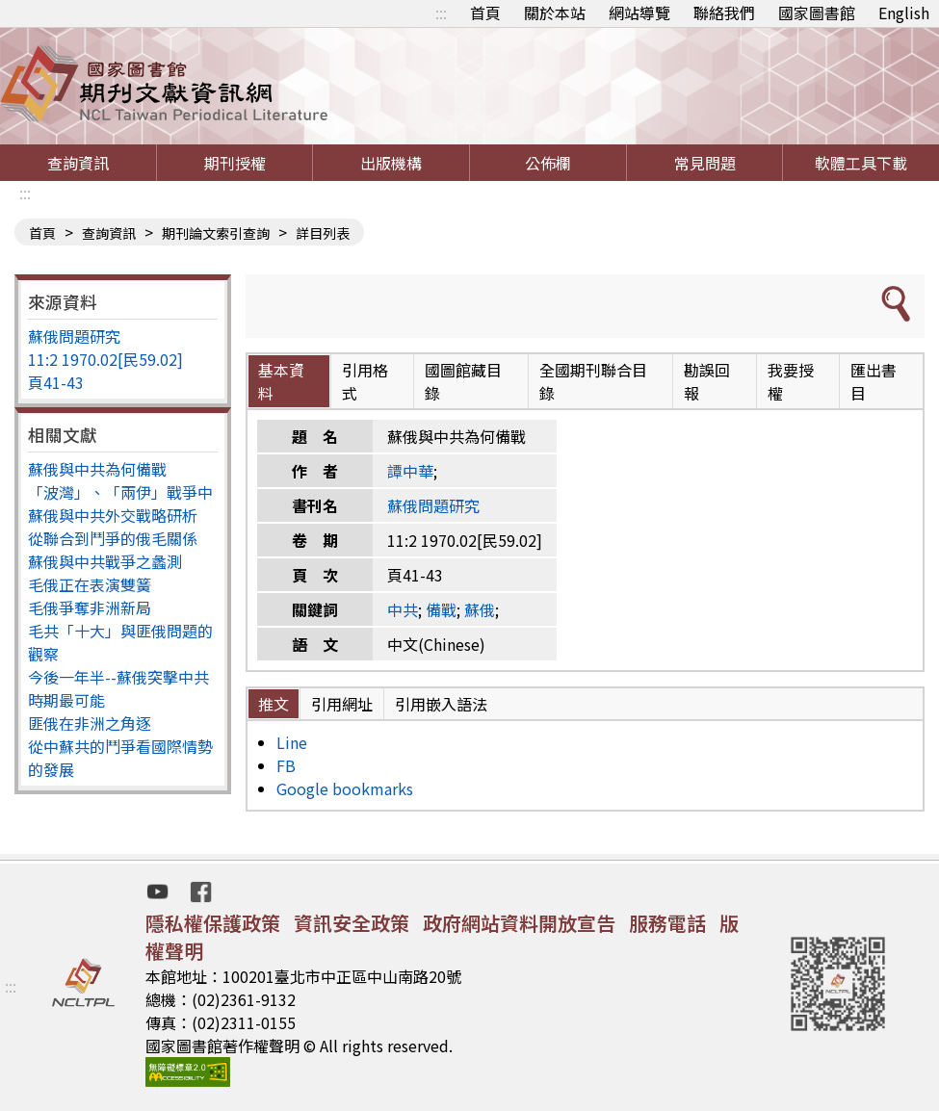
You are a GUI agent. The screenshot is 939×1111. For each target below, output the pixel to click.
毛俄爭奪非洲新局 (89, 607)
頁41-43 (56, 382)
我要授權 (791, 381)
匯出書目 (873, 381)
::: (441, 12)
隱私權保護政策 (212, 923)
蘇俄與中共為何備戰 (97, 468)
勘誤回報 (707, 381)
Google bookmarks (344, 788)
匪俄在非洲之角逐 (89, 723)
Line (291, 742)
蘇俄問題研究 (74, 336)
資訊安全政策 (351, 923)
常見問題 (705, 162)
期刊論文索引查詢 (216, 233)
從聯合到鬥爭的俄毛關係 (112, 538)
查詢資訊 (78, 162)
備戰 (441, 609)
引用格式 (365, 381)
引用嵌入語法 (441, 703)
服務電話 (667, 923)
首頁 (485, 12)
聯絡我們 (724, 12)
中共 (402, 609)
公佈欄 (548, 162)
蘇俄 (479, 609)
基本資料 (281, 381)
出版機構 (391, 162)
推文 (273, 703)
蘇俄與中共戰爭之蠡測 (105, 561)
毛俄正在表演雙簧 (89, 584)
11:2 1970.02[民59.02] (105, 359)
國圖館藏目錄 (463, 381)
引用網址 (342, 703)
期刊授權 (235, 162)
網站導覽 (639, 12)
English (903, 12)
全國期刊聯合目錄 (593, 381)
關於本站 (555, 12)
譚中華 (410, 470)
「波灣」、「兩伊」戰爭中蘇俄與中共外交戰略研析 (120, 503)
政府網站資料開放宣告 (519, 923)
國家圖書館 (816, 12)
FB (286, 765)
